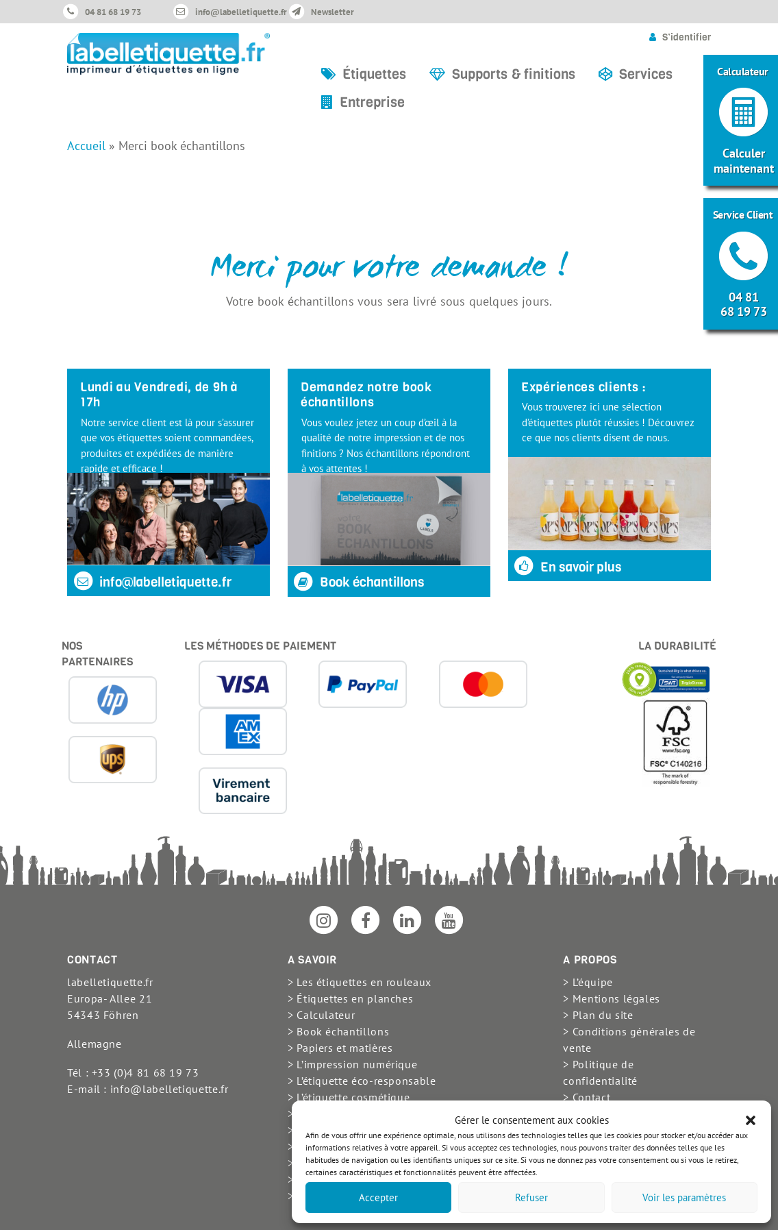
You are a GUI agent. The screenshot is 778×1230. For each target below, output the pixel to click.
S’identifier (686, 37)
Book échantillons (358, 582)
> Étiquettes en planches (350, 998)
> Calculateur (321, 1015)
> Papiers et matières (340, 1048)
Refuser (531, 1197)
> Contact (586, 1097)
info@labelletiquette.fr (241, 12)
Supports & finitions (513, 74)
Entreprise (372, 102)
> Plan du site (598, 1015)
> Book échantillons (338, 1031)
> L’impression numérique (352, 1064)
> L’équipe (587, 982)
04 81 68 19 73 (113, 12)
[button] (750, 1120)
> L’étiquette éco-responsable (362, 1080)
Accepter (378, 1197)
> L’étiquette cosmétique (349, 1097)
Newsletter (332, 12)
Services (646, 74)
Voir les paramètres (684, 1197)
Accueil (86, 145)
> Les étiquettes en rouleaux (359, 982)
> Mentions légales (611, 998)
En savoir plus (567, 567)
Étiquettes (374, 74)
